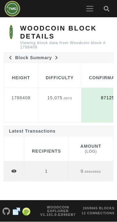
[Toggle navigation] (89, 8)
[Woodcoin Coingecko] (26, 211)
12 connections (98, 213)
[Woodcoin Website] (16, 211)
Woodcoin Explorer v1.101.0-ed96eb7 (58, 210)
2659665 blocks (99, 208)
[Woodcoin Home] (12, 8)
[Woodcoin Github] (6, 211)
